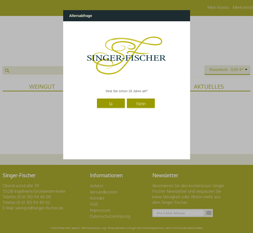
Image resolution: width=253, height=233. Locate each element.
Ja (110, 103)
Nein (141, 103)
